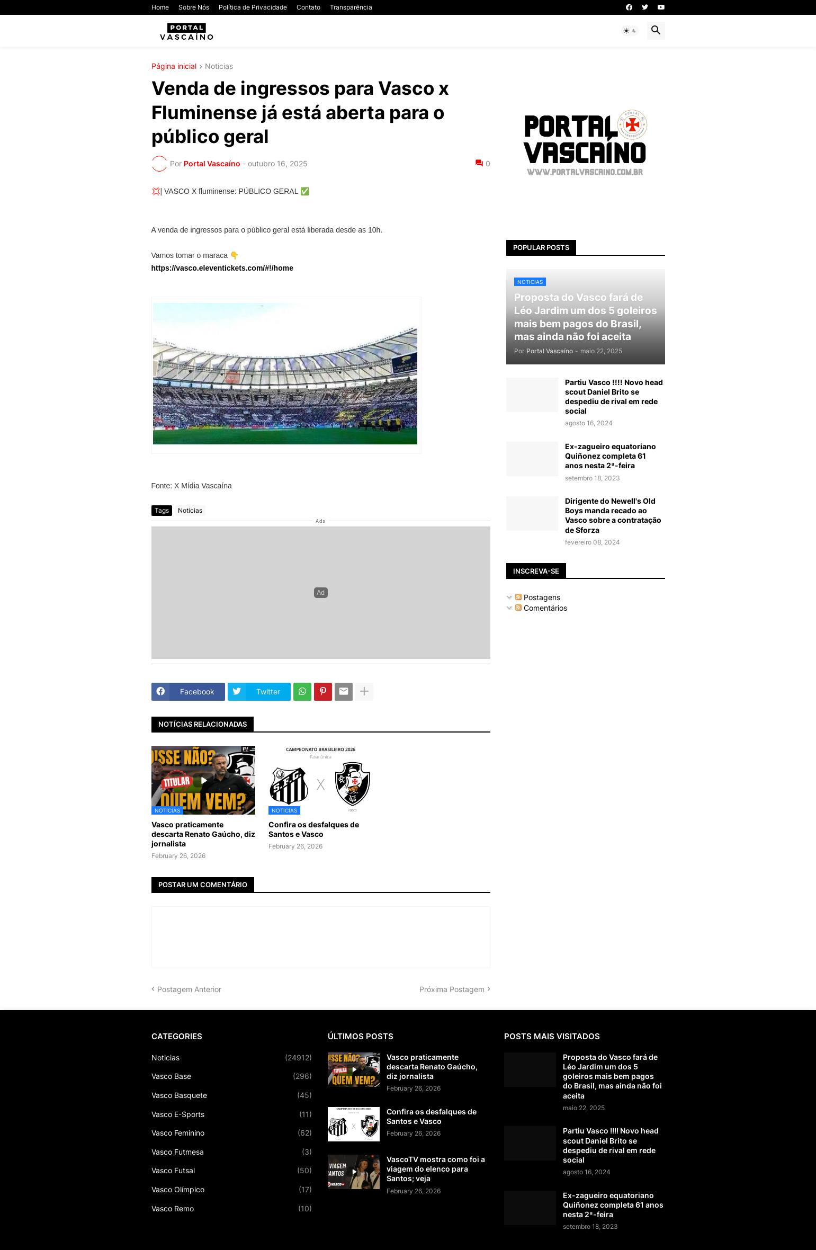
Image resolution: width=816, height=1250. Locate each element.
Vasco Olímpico (231, 1189)
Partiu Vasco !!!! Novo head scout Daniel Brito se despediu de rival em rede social (614, 397)
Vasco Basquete (231, 1095)
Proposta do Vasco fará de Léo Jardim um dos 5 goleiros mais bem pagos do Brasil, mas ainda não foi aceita (612, 1076)
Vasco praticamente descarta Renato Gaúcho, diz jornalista (203, 834)
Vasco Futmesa (231, 1152)
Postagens (537, 597)
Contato (308, 7)
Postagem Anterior (189, 989)
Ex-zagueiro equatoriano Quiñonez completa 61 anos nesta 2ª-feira (610, 456)
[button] (630, 30)
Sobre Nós (193, 7)
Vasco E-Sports (231, 1114)
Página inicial (173, 66)
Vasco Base (231, 1076)
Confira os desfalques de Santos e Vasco (313, 829)
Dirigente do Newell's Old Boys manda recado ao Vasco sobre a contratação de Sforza (613, 515)
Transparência (351, 7)
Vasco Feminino (231, 1133)
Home (160, 7)
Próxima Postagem (452, 989)
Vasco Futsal (231, 1170)
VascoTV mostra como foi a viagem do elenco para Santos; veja (436, 1169)
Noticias (219, 66)
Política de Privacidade (253, 7)
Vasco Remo (231, 1208)
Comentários (541, 607)
